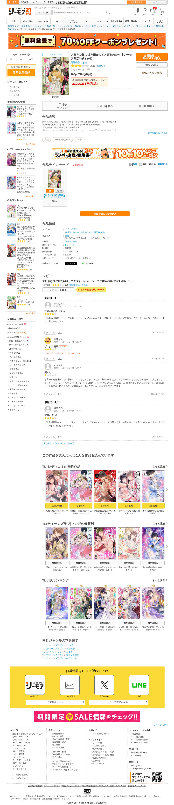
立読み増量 (56, 506)
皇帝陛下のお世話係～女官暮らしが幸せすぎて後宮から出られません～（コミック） (26, 281)
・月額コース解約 (58, 752)
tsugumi (86, 630)
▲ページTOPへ (160, 725)
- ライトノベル (18, 748)
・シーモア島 (96, 743)
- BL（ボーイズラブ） (21, 742)
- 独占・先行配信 (19, 763)
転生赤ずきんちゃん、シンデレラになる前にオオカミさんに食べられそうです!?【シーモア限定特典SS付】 (25, 183)
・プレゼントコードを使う (62, 764)
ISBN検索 (122, 786)
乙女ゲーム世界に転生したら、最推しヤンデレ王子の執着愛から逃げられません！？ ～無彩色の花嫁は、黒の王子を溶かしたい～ (26, 130)
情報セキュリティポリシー (71, 786)
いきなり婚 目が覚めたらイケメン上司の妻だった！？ (26, 210)
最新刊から (163, 164)
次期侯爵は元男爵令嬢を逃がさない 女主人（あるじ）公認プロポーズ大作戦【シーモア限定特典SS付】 (26, 160)
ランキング (16, 332)
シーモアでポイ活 (17, 365)
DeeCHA (21, 267)
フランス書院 (90, 26)
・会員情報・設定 (58, 742)
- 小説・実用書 (18, 754)
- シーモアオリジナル (21, 760)
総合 (13, 21)
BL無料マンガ (15, 349)
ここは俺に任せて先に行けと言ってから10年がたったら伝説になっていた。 (26, 251)
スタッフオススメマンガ (20, 381)
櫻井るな (100, 630)
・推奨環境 (95, 761)
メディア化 (146, 21)
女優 (67, 236)
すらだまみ (157, 630)
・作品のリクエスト (99, 758)
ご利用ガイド (15, 87)
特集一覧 (13, 377)
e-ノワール (103, 26)
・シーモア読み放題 (19, 775)
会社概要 (31, 786)
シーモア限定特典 (62, 139)
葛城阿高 (21, 192)
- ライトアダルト (19, 769)
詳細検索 (13, 393)
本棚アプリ (14, 410)
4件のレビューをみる (78, 285)
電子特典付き (100, 232)
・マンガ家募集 (137, 737)
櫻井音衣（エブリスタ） (24, 216)
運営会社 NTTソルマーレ (137, 786)
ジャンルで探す (43, 12)
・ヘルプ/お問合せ (98, 746)
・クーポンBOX (57, 747)
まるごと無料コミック (18, 336)
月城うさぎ (77, 630)
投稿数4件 (88, 66)
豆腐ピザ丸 (57, 513)
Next (165, 489)
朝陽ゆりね (77, 513)
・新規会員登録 (57, 733)
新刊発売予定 (15, 328)
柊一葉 (20, 288)
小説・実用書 (116, 21)
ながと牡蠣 (27, 239)
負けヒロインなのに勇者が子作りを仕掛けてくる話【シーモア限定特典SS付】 (25, 110)
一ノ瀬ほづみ (22, 168)
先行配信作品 (15, 357)
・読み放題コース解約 (60, 754)
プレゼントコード (17, 406)
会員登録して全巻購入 (105, 213)
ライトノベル (102, 21)
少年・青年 (28, 21)
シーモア (12, 2)
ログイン (157, 2)
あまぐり (85, 513)
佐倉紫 (148, 630)
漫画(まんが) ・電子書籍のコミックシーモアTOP (29, 26)
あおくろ (123, 630)
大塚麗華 (101, 570)
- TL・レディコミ (19, 745)
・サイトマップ (97, 764)
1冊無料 (80, 506)
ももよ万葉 (22, 236)
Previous (44, 489)
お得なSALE (15, 353)
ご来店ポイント (55, 702)
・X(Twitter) (135, 755)
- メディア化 (17, 766)
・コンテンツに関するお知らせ (63, 770)
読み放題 (24, 2)
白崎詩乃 (153, 513)
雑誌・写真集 (131, 21)
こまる (83, 62)
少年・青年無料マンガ (18, 345)
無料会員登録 (136, 2)
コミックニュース (17, 397)
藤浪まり (62, 630)
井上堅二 (21, 302)
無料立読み (57, 563)
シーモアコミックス (72, 21)
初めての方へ (15, 91)
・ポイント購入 (57, 736)
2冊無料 (153, 506)
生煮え (28, 192)
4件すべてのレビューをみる (60, 443)
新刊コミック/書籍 (17, 324)
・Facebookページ (138, 752)
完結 (46, 139)
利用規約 (39, 786)
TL (87, 21)
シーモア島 (49, 2)
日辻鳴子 (75, 62)
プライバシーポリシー (52, 786)
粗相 (109, 513)
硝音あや (28, 288)
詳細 (133, 164)
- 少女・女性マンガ (20, 739)
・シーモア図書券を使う (61, 761)
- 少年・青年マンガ (20, 737)
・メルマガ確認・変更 (60, 739)
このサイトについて (110, 786)
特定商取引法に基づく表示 (92, 786)
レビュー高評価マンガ (19, 385)
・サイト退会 (56, 757)
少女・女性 (43, 21)
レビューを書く (79, 69)
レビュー (37, 2)
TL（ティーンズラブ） (63, 26)
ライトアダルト (160, 21)
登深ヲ (20, 215)
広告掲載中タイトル (18, 389)
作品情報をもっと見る (158, 133)
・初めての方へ (97, 749)
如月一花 (109, 570)
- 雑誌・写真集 (18, 751)
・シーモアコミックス (140, 742)
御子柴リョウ (133, 630)
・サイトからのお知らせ (61, 767)
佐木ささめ (52, 630)
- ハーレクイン (18, 757)
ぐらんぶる (22, 299)
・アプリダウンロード (100, 734)
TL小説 (78, 26)
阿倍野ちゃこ (23, 265)
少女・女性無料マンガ (18, 341)
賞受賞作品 (14, 369)
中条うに (129, 570)
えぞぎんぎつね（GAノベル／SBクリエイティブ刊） (25, 260)
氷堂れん (109, 630)
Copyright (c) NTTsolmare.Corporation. (86, 802)
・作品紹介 (135, 734)
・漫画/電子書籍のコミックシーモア (26, 734)
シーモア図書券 (16, 401)
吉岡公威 (30, 302)
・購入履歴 (55, 745)
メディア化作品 (16, 373)
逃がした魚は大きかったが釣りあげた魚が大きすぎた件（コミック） (26, 230)
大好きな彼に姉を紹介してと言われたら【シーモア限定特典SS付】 (54, 197)
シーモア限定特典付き (82, 232)
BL (57, 21)
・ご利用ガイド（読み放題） (103, 755)
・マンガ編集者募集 (139, 739)
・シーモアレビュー (19, 778)
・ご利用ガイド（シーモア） (103, 752)
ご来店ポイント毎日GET (20, 361)
